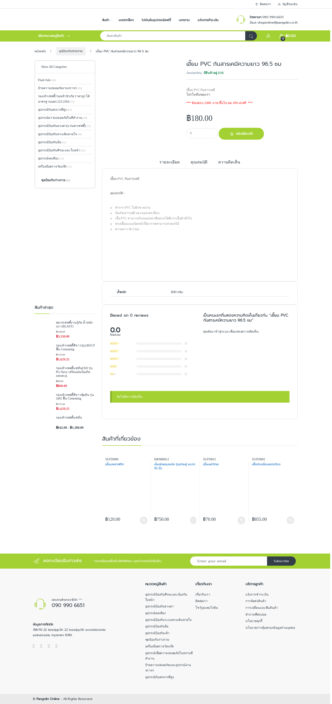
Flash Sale (47, 80)
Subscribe (281, 561)
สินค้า (105, 20)
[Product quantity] (202, 133)
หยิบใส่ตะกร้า (244, 133)
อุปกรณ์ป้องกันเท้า (157, 633)
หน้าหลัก (40, 51)
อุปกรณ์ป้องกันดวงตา (159, 606)
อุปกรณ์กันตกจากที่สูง (55, 109)
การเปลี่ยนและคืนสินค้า (261, 607)
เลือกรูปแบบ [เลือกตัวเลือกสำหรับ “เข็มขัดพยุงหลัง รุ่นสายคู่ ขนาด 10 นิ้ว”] (193, 520)
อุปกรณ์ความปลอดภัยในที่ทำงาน (62, 117)
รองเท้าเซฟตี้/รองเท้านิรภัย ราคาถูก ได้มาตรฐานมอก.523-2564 (64, 99)
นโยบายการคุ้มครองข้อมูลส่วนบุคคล (270, 627)
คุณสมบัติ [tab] (199, 162)
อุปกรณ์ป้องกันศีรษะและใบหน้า (61, 150)
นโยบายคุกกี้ (253, 621)
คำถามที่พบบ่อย (255, 614)
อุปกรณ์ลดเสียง (51, 158)
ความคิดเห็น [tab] (229, 162)
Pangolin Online (48, 699)
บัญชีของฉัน (287, 4)
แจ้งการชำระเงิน (208, 20)
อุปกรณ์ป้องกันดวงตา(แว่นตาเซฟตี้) (62, 126)
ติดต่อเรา (263, 4)
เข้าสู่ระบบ (221, 331)
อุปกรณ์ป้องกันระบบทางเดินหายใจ (168, 620)
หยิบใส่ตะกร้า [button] (143, 520)
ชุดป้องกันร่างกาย (71, 51)
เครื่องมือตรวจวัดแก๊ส (55, 166)
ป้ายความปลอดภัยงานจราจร (60, 88)
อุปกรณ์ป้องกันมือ (52, 142)
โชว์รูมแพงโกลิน (206, 607)
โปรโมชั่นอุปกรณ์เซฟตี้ (156, 20)
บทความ (184, 20)
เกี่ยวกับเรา (202, 594)
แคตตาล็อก (126, 20)
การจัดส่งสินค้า (255, 601)
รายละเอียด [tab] (169, 162)
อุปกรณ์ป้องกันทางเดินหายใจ (60, 134)
